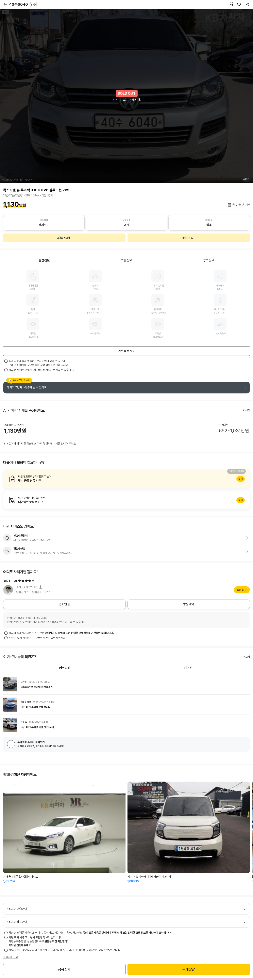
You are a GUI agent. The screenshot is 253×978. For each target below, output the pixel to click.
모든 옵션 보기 (126, 351)
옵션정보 (44, 260)
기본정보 (126, 260)
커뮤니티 (64, 668)
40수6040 (23, 4)
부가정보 (208, 260)
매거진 (188, 668)
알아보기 (126, 479)
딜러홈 (240, 589)
